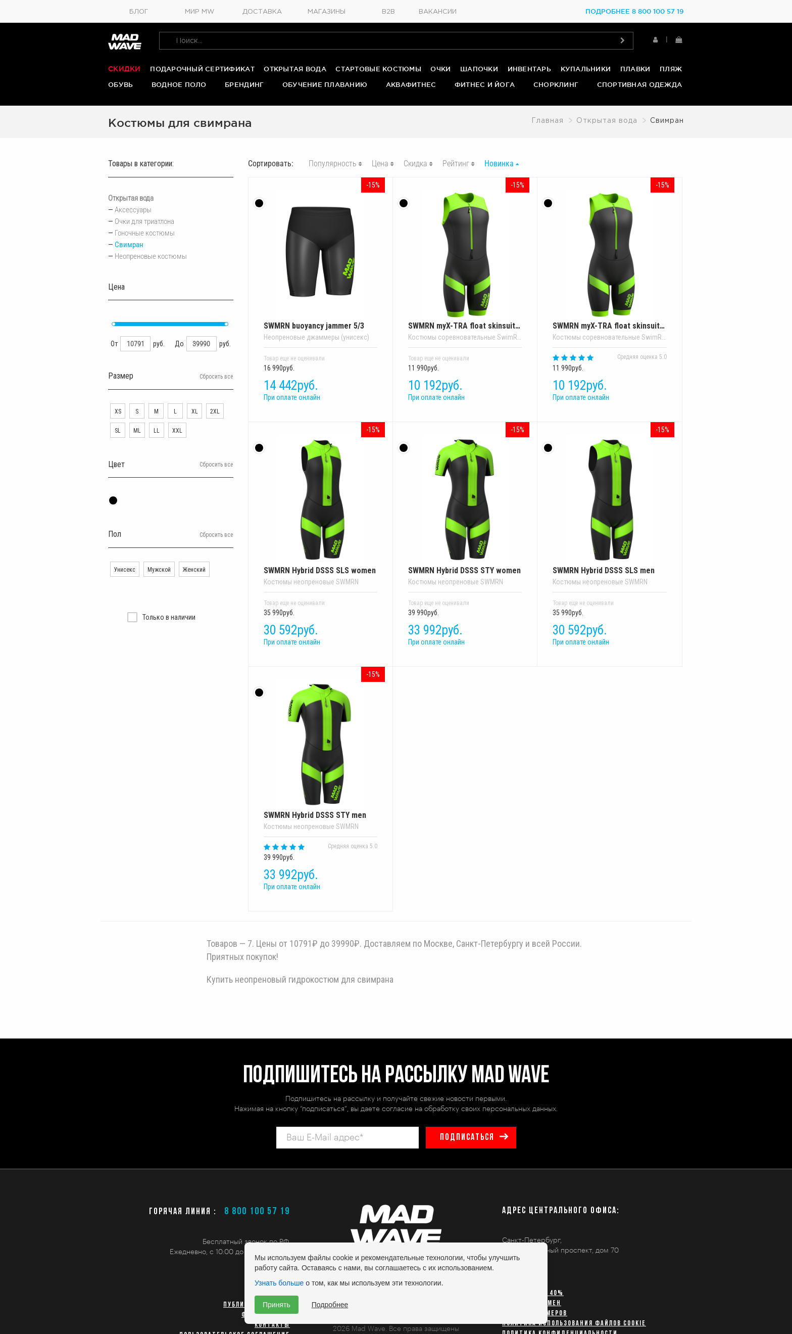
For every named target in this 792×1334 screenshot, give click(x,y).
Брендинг (244, 84)
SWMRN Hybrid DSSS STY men (320, 749)
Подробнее (330, 1305)
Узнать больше (279, 1283)
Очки (440, 68)
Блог (138, 12)
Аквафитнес (411, 84)
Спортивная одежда (639, 84)
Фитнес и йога (485, 84)
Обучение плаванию (324, 84)
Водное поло (179, 84)
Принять (276, 1305)
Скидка (415, 163)
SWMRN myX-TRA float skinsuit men (465, 260)
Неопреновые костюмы (151, 256)
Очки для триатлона (144, 221)
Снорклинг (555, 84)
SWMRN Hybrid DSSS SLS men (609, 505)
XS (118, 411)
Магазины (326, 12)
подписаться (467, 1137)
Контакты (272, 1325)
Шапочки (479, 68)
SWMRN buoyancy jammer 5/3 (320, 260)
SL (118, 430)
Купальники (586, 68)
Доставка (262, 12)
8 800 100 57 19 (257, 1212)
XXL (177, 430)
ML (137, 430)
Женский (194, 569)
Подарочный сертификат (202, 68)
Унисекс (124, 569)
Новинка (499, 163)
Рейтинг (455, 163)
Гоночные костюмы (145, 233)
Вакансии (438, 12)
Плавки (635, 68)
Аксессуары (133, 209)
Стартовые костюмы (378, 68)
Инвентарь (529, 68)
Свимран (129, 244)
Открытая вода (295, 68)
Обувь (120, 84)
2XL (215, 411)
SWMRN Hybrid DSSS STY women (465, 505)
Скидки (124, 69)
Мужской (159, 569)
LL (157, 430)
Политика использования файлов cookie (574, 1323)
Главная (547, 121)
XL (194, 411)
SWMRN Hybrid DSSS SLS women (320, 505)
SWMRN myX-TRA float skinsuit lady (609, 260)
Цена (380, 163)
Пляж (671, 68)
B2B (388, 12)
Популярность (333, 163)
